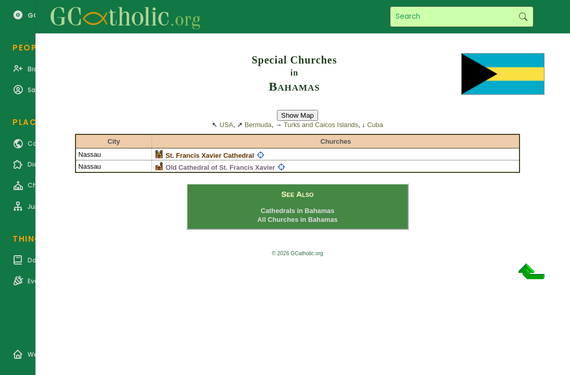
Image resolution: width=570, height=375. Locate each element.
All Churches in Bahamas (297, 219)
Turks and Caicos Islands (321, 125)
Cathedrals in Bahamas (298, 211)
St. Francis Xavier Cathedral (210, 155)
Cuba (375, 125)
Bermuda (258, 125)
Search (523, 17)
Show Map (297, 115)
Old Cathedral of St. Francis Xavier (220, 167)
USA (226, 125)
